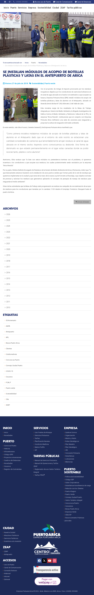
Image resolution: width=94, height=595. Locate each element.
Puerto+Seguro (70, 491)
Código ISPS (8, 454)
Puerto (13, 7)
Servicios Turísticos (11, 538)
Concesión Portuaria (72, 453)
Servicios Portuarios (42, 435)
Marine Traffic (40, 447)
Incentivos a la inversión (12, 541)
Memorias (69, 462)
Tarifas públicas (74, 7)
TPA (7, 399)
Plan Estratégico (71, 447)
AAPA (8, 326)
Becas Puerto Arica (13, 343)
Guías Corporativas (72, 482)
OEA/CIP (68, 515)
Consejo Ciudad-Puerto (73, 497)
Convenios (69, 506)
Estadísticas (69, 456)
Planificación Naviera (42, 441)
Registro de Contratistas (13, 469)
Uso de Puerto (9, 565)
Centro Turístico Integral (73, 500)
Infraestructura (9, 451)
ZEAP (62, 7)
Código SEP (69, 480)
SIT (36, 450)
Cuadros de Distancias (12, 460)
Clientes (9, 349)
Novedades (43, 63)
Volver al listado (82, 202)
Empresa (32, 7)
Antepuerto (10, 332)
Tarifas (37, 438)
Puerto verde (49, 83)
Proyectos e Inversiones (12, 457)
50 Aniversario (11, 320)
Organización (70, 435)
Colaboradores (11, 354)
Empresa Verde (70, 512)
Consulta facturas (10, 570)
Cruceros (9, 377)
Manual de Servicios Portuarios (46, 460)
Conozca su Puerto (13, 360)
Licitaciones (69, 459)
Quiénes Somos (71, 432)
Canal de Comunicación (12, 568)
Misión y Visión (70, 438)
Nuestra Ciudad (9, 532)
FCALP (8, 382)
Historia (7, 449)
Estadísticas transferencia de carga (78, 485)
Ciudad (55, 7)
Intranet (7, 576)
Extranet (7, 579)
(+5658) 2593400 (20, 2)
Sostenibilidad (44, 7)
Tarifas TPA (40, 475)
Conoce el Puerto (10, 446)
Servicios (22, 7)
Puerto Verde (70, 494)
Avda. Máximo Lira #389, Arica (50, 591)
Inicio (6, 7)
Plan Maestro (70, 444)
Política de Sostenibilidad (74, 477)
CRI (66, 450)
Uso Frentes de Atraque (43, 432)
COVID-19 (9, 371)
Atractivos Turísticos (11, 535)
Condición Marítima (42, 444)
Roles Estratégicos (72, 441)
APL (7, 337)
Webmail (7, 573)
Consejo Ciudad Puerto (14, 365)
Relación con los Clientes (74, 488)
